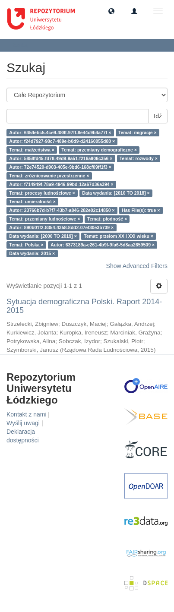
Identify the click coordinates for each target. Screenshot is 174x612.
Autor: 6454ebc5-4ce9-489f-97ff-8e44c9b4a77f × (60, 132)
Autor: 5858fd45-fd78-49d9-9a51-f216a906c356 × (60, 158)
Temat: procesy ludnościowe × (42, 193)
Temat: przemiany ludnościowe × (44, 218)
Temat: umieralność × (32, 201)
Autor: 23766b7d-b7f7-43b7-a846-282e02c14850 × (61, 210)
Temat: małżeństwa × (31, 149)
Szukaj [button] (23, 45)
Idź (158, 116)
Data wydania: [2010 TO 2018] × (116, 193)
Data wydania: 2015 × (32, 253)
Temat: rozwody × (139, 158)
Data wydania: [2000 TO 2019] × (43, 236)
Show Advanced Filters (137, 265)
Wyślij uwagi (23, 423)
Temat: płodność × (107, 218)
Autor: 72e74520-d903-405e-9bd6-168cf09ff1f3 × (60, 167)
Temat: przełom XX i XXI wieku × (118, 236)
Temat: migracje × (137, 132)
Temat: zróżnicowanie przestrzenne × (49, 175)
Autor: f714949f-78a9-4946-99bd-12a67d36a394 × (61, 184)
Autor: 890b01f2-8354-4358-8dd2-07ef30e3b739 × (61, 227)
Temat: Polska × (26, 244)
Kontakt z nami (26, 414)
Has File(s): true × (141, 210)
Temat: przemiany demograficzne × (99, 149)
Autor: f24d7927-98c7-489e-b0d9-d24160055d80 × (62, 141)
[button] (111, 10)
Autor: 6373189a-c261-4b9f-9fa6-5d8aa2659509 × (103, 244)
